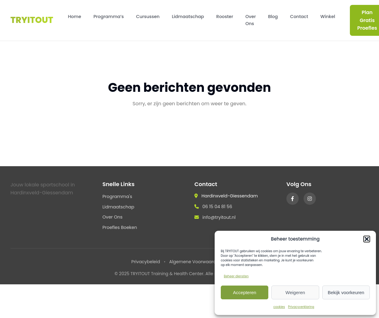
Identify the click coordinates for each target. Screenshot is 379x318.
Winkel (327, 16)
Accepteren (244, 292)
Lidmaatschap (188, 16)
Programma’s (109, 16)
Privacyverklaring (301, 307)
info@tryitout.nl (218, 217)
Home (74, 16)
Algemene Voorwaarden (195, 262)
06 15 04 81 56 (217, 207)
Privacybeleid (145, 262)
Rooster (224, 16)
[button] (367, 239)
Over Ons (250, 20)
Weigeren (295, 292)
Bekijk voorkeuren (346, 292)
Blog (273, 16)
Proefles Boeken (119, 227)
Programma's (117, 196)
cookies (279, 307)
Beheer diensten (236, 276)
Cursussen (148, 16)
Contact (299, 16)
